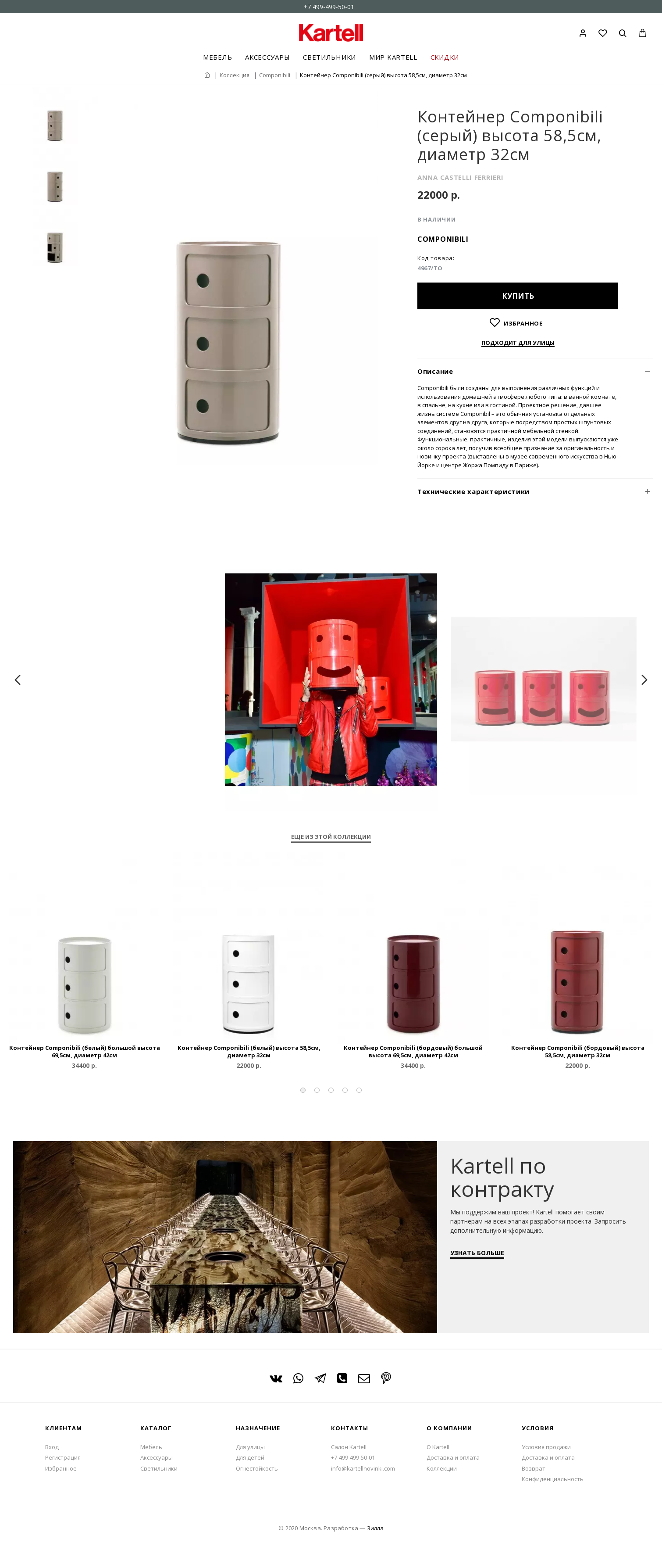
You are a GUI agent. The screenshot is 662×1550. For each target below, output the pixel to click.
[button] (303, 1090)
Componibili (274, 75)
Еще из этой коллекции (331, 837)
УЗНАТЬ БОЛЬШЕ (482, 1257)
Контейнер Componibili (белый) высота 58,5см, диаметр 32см (249, 1051)
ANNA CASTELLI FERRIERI (460, 177)
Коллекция (234, 75)
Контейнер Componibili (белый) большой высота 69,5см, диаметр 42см (84, 1051)
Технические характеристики (473, 491)
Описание (435, 371)
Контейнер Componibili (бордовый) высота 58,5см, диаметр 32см (577, 1051)
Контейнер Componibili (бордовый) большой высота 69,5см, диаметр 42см (413, 1051)
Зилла (375, 1528)
